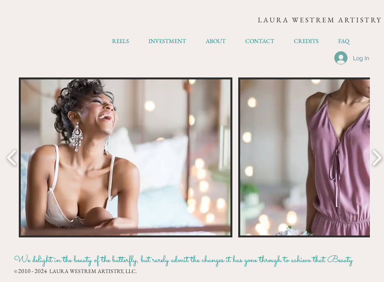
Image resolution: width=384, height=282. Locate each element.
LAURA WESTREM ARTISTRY (320, 19)
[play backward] (12, 157)
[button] (125, 157)
